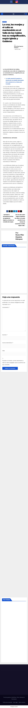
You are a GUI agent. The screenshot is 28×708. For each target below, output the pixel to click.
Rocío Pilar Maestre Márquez (18, 47)
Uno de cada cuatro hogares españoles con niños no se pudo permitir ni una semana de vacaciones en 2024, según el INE (20, 220)
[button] (24, 14)
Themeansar (14, 699)
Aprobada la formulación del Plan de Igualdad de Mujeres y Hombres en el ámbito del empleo (8, 218)
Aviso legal (15, 702)
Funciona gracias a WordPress (9, 697)
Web (3, 350)
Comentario (5, 307)
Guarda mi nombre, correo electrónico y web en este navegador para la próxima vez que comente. (13, 362)
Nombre (5, 334)
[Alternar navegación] (13, 14)
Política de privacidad (7, 702)
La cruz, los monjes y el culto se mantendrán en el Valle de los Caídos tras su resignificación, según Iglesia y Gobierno (14, 33)
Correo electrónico (7, 342)
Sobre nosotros (22, 702)
